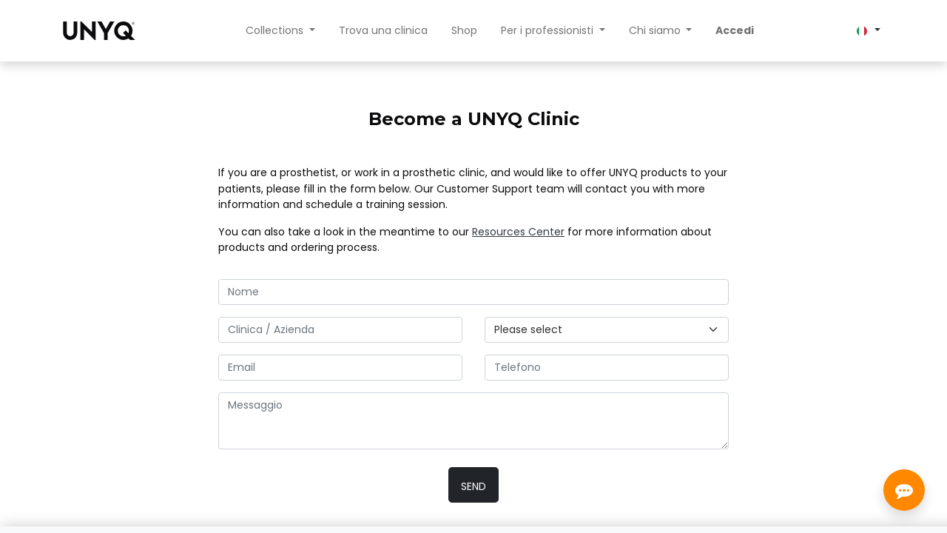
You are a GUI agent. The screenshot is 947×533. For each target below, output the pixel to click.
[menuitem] (383, 30)
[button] (473, 485)
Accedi (734, 30)
